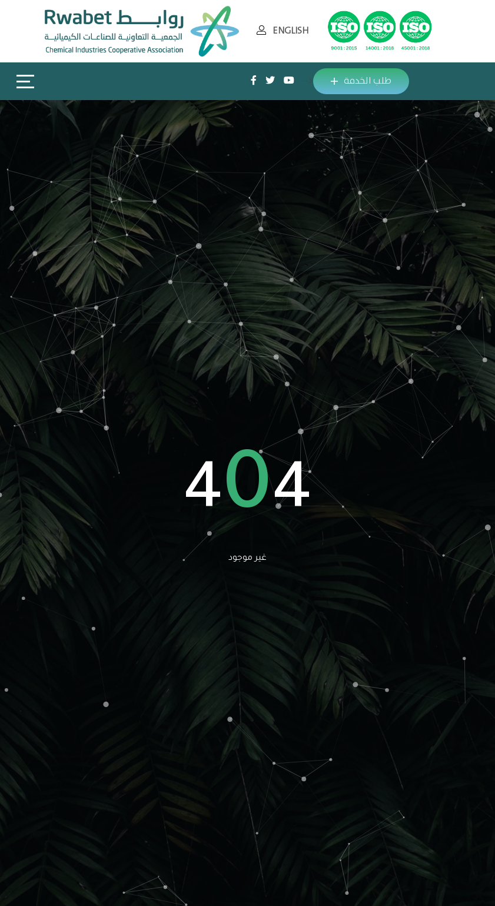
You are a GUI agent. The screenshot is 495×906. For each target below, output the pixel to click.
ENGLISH (290, 31)
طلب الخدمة (361, 81)
